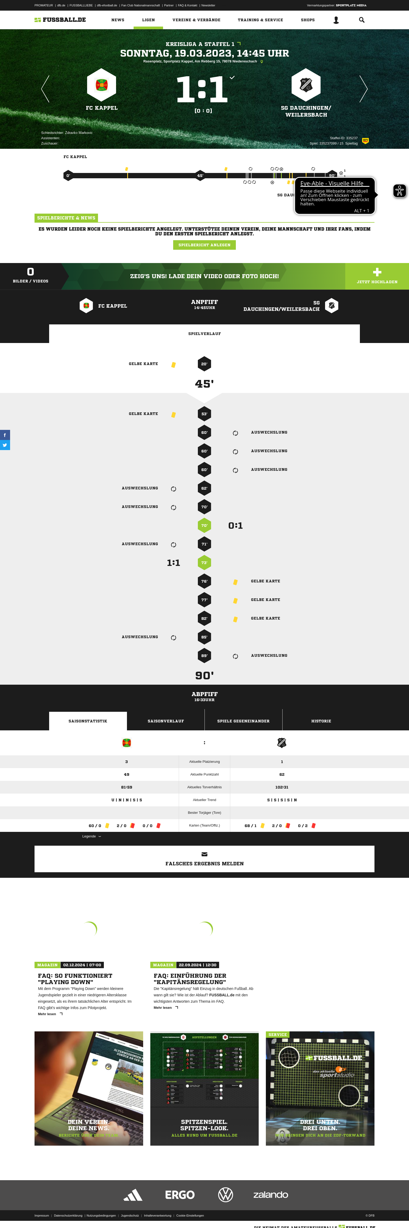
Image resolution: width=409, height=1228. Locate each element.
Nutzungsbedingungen (101, 1215)
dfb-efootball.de (107, 5)
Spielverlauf (204, 334)
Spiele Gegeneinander (243, 721)
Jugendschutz (130, 1215)
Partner (169, 5)
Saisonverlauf (166, 721)
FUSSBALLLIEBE (81, 5)
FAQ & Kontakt (187, 5)
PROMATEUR (44, 5)
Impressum (42, 1215)
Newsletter (208, 5)
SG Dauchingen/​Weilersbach (306, 111)
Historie (321, 721)
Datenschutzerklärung (68, 1215)
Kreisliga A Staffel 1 (204, 44)
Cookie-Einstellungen (190, 1215)
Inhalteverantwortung (157, 1215)
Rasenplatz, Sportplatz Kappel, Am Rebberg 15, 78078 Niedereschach (204, 61)
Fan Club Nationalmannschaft (140, 5)
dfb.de (61, 5)
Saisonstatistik (88, 721)
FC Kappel (102, 108)
